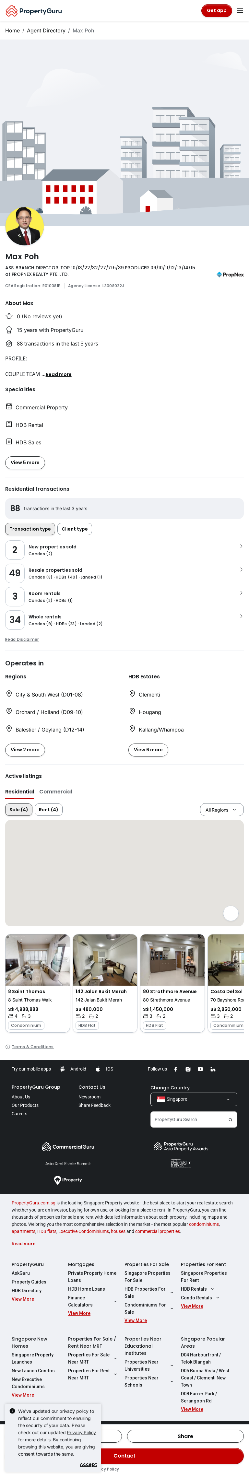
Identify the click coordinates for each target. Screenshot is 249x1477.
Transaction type (30, 529)
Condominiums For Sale (149, 1308)
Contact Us (91, 1087)
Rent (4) (48, 809)
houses (118, 1231)
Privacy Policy (81, 1432)
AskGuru (21, 1273)
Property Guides (29, 1281)
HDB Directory (27, 1290)
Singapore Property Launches (32, 1358)
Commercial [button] (55, 791)
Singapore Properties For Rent (204, 1277)
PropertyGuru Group (36, 1087)
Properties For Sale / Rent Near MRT (92, 1342)
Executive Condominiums (83, 1231)
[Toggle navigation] (239, 11)
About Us (21, 1096)
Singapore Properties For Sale (147, 1277)
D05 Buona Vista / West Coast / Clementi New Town (205, 1378)
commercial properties (157, 1231)
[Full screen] (231, 913)
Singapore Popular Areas (203, 1342)
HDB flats (46, 1231)
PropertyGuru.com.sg (33, 1202)
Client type (75, 529)
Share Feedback (94, 1105)
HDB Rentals (198, 1289)
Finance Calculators (93, 1301)
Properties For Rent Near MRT (93, 1374)
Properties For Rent (203, 1264)
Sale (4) (18, 809)
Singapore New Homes (29, 1342)
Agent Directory (46, 30)
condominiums (204, 1224)
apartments (23, 1231)
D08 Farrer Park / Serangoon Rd (199, 1397)
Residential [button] (19, 791)
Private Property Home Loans (92, 1277)
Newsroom (89, 1096)
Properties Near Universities (149, 1365)
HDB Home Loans (86, 1289)
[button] (59, 374)
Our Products (25, 1105)
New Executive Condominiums (28, 1383)
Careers (19, 1113)
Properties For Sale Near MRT (93, 1358)
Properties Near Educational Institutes (142, 1346)
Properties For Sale (146, 1264)
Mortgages (81, 1264)
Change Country (170, 1087)
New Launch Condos (33, 1370)
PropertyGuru (28, 1264)
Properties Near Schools (149, 1381)
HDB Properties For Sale (149, 1292)
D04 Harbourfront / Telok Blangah (201, 1358)
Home (12, 30)
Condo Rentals (201, 1297)
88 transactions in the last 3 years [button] (57, 343)
